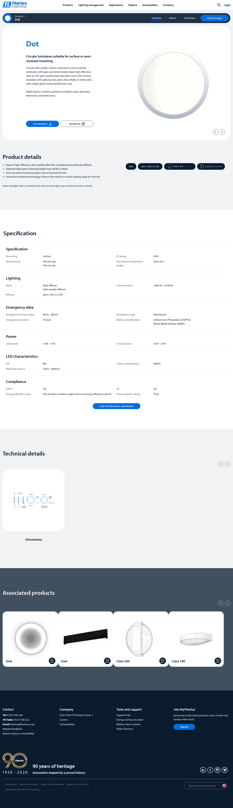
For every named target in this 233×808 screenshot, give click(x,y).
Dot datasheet (42, 123)
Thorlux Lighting (32, 789)
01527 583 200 (15, 715)
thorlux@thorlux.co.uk (22, 724)
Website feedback (12, 728)
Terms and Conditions (28, 784)
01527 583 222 (21, 719)
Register (184, 726)
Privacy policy (11, 784)
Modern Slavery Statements (52, 784)
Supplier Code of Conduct (78, 784)
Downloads (189, 17)
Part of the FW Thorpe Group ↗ (76, 715)
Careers (64, 719)
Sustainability (67, 724)
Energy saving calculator (129, 719)
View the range (214, 18)
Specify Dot (77, 123)
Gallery (172, 17)
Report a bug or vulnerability (18, 733)
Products (19, 16)
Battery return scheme (128, 724)
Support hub (123, 715)
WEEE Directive (124, 728)
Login (227, 5)
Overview (156, 17)
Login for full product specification (116, 406)
